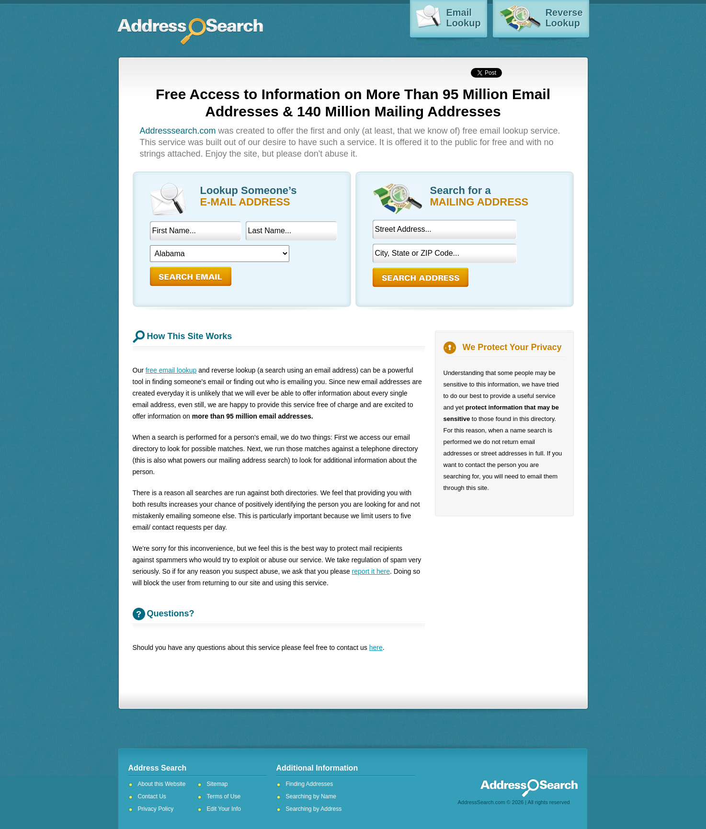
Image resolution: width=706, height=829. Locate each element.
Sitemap (217, 784)
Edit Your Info (224, 809)
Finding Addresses (309, 784)
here (376, 647)
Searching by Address (314, 809)
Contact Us (152, 796)
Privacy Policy (156, 809)
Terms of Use (224, 796)
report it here (371, 571)
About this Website (162, 784)
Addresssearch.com (178, 131)
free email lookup (171, 370)
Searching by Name (311, 796)
